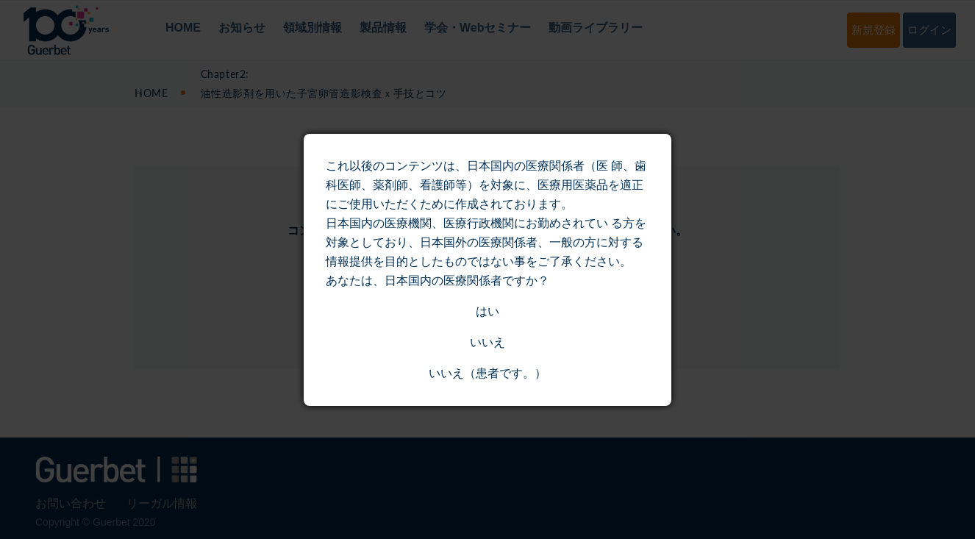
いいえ (487, 342)
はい (487, 311)
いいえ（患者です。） (487, 373)
